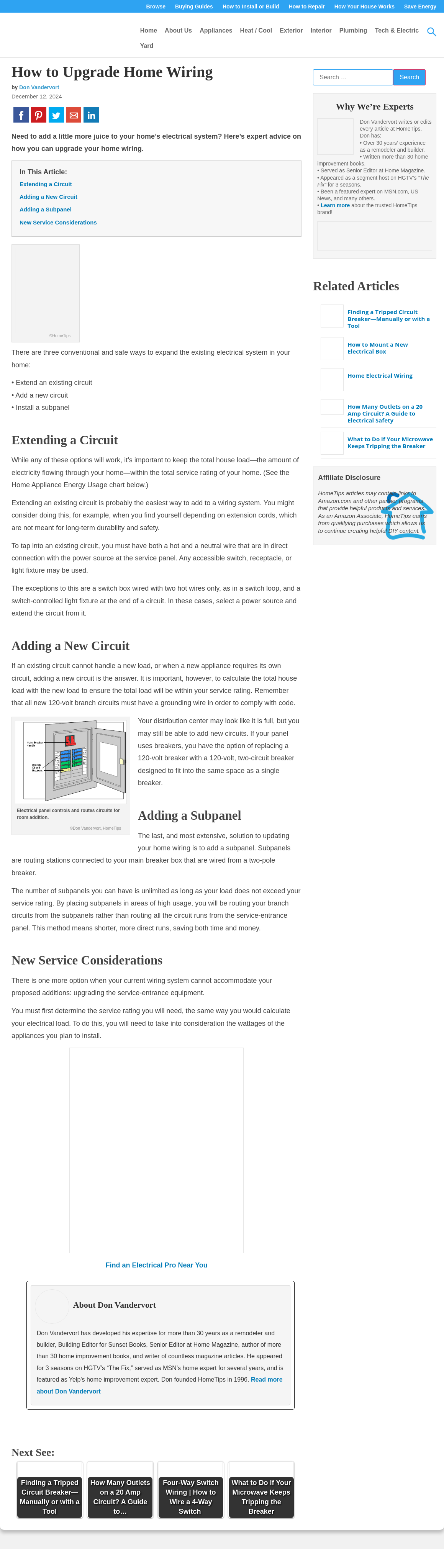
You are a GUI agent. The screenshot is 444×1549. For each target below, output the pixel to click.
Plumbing (353, 30)
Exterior (291, 30)
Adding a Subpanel (46, 209)
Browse (156, 6)
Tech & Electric (397, 30)
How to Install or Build (251, 6)
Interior (321, 30)
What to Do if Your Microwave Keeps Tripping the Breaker (390, 442)
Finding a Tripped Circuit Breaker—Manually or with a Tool (388, 318)
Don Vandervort (39, 87)
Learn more (335, 205)
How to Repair (307, 6)
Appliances (216, 30)
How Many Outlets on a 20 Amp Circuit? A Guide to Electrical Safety (385, 413)
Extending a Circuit (46, 184)
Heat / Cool (256, 30)
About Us (178, 30)
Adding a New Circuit (48, 196)
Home (148, 30)
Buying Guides (194, 6)
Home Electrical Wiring (380, 375)
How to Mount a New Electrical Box (377, 348)
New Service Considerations (58, 222)
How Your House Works (364, 6)
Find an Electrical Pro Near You (156, 1265)
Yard (147, 46)
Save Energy (420, 6)
